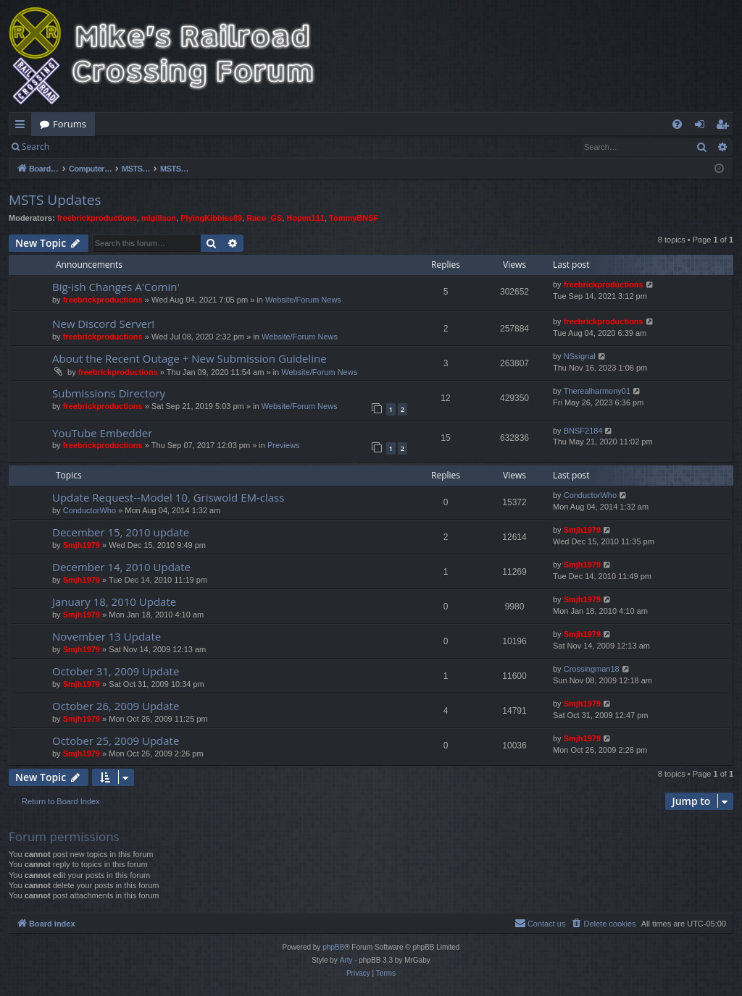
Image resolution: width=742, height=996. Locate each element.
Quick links (22, 126)
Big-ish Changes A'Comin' (116, 286)
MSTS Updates (55, 199)
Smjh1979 (81, 545)
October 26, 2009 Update (115, 706)
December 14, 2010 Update (121, 567)
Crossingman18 (592, 668)
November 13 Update (106, 636)
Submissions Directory (108, 393)
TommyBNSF (353, 218)
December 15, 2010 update (120, 532)
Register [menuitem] (725, 126)
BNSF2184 (583, 430)
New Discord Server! (103, 323)
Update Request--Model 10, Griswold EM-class (168, 497)
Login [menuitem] (702, 126)
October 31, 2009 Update (115, 671)
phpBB (333, 947)
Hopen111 (305, 218)
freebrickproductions (97, 218)
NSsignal (580, 356)
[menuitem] (677, 124)
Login (81, 146)
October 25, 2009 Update (115, 740)
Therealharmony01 (597, 391)
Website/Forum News (303, 299)
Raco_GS (264, 218)
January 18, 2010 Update (114, 601)
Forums (69, 123)
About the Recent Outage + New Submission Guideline (189, 358)
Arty (346, 960)
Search (35, 146)
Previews (283, 445)
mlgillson (158, 218)
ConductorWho (89, 510)
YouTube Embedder (102, 433)
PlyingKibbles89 (211, 218)
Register (129, 146)
